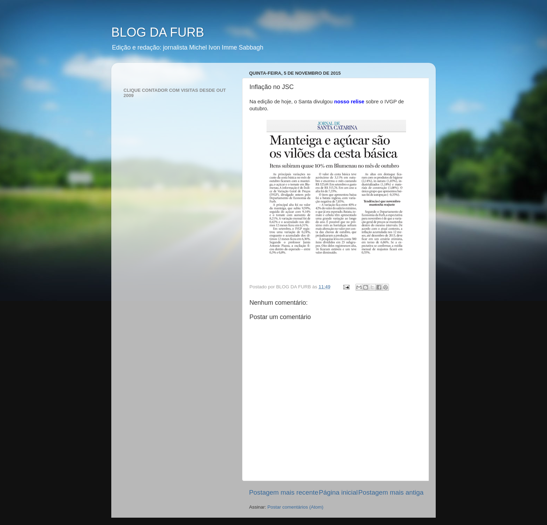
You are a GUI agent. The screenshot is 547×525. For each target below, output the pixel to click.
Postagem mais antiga (391, 492)
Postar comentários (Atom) (296, 507)
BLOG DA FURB (157, 32)
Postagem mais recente (283, 492)
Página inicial (338, 492)
